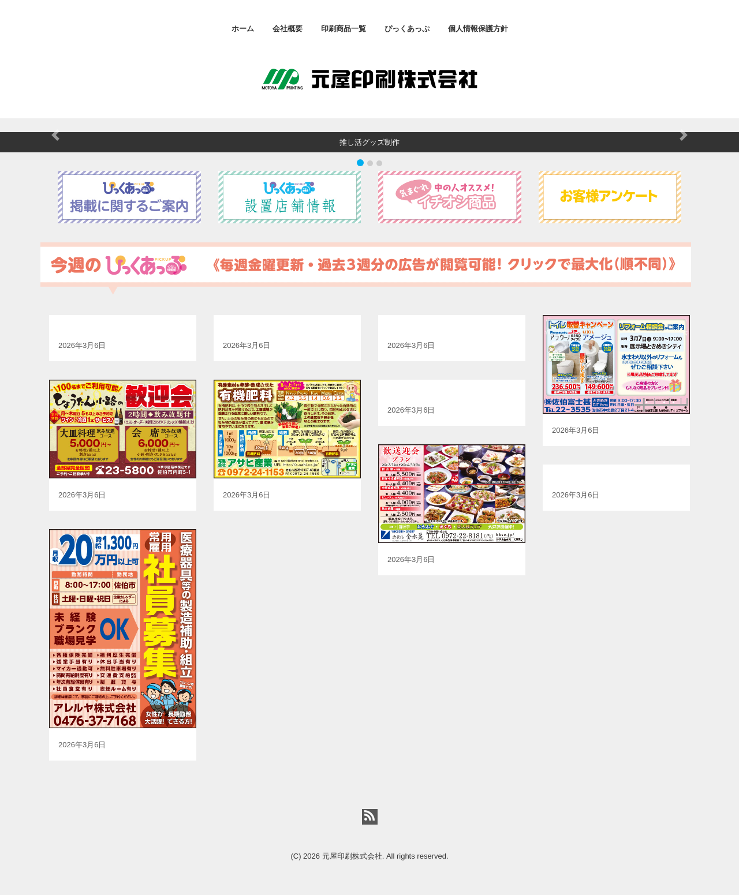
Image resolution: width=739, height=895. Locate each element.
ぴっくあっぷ (407, 28)
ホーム (243, 28)
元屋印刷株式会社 (352, 856)
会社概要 (288, 28)
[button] (55, 135)
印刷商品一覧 (343, 28)
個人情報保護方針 (478, 28)
